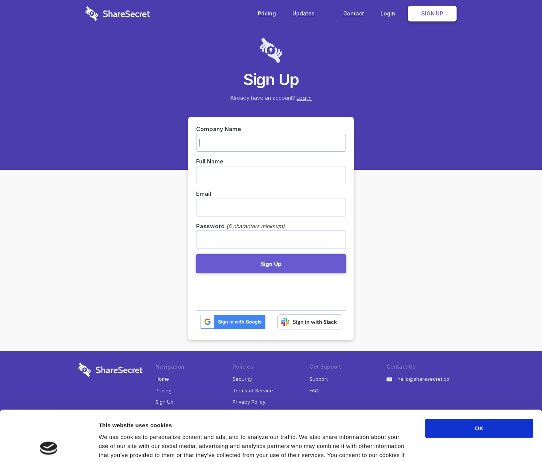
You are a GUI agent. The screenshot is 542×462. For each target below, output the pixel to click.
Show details (395, 447)
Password (210, 226)
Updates (309, 14)
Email (203, 193)
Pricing (267, 13)
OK (479, 381)
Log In (304, 98)
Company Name (218, 129)
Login (388, 13)
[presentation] (253, 291)
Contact (353, 13)
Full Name (210, 161)
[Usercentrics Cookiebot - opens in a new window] (49, 447)
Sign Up (432, 13)
